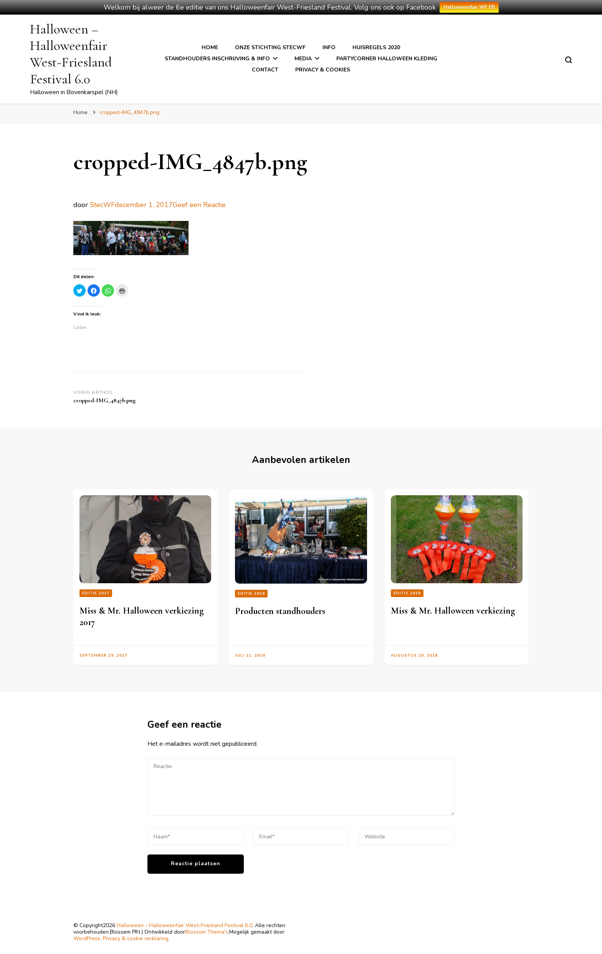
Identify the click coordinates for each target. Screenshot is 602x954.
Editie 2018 (251, 593)
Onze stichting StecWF (270, 47)
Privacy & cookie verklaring (136, 938)
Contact (265, 69)
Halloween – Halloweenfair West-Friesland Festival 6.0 (71, 54)
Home (210, 47)
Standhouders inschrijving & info (217, 58)
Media (303, 58)
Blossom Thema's (206, 932)
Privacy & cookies (322, 69)
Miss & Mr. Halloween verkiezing (453, 610)
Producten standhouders (280, 611)
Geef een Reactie (199, 204)
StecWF (102, 204)
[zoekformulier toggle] (568, 59)
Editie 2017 (95, 593)
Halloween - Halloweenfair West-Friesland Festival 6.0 (184, 925)
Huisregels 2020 (376, 47)
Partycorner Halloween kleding (386, 58)
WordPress (86, 938)
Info (329, 47)
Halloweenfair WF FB (469, 7)
